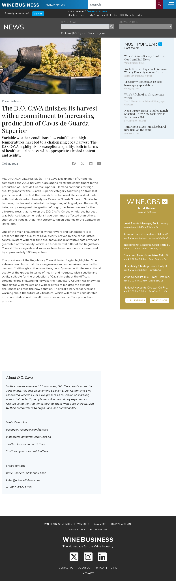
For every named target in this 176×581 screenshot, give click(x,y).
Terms (113, 567)
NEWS (14, 27)
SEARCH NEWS (68, 22)
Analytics (100, 524)
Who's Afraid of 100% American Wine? (144, 96)
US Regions (79, 33)
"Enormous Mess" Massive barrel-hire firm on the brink (145, 128)
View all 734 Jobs (147, 212)
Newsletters (77, 529)
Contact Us (66, 567)
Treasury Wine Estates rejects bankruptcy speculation (143, 83)
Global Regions (96, 33)
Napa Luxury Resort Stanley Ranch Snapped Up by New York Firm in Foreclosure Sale (146, 114)
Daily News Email (121, 524)
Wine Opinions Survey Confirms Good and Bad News (144, 57)
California (66, 33)
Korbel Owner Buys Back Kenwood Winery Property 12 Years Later (146, 70)
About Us (84, 567)
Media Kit (88, 573)
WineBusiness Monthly (58, 524)
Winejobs (83, 524)
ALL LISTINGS (136, 300)
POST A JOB (159, 300)
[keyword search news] (85, 26)
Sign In (38, 13)
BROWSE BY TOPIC (128, 22)
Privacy (99, 567)
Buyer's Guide (98, 529)
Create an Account (97, 11)
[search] (122, 4)
